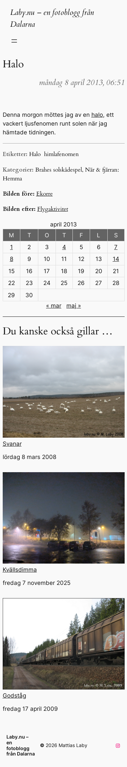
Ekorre (44, 194)
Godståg (64, 648)
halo (97, 114)
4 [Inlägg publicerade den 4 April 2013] (64, 247)
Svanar (64, 396)
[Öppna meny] (14, 41)
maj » (73, 305)
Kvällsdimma (64, 522)
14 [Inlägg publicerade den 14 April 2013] (116, 259)
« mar (53, 305)
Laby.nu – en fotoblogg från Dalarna (20, 745)
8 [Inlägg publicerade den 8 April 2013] (11, 259)
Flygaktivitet (52, 209)
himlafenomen (61, 154)
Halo (35, 154)
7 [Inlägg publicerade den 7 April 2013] (116, 247)
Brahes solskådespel (58, 170)
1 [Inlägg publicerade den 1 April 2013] (11, 247)
